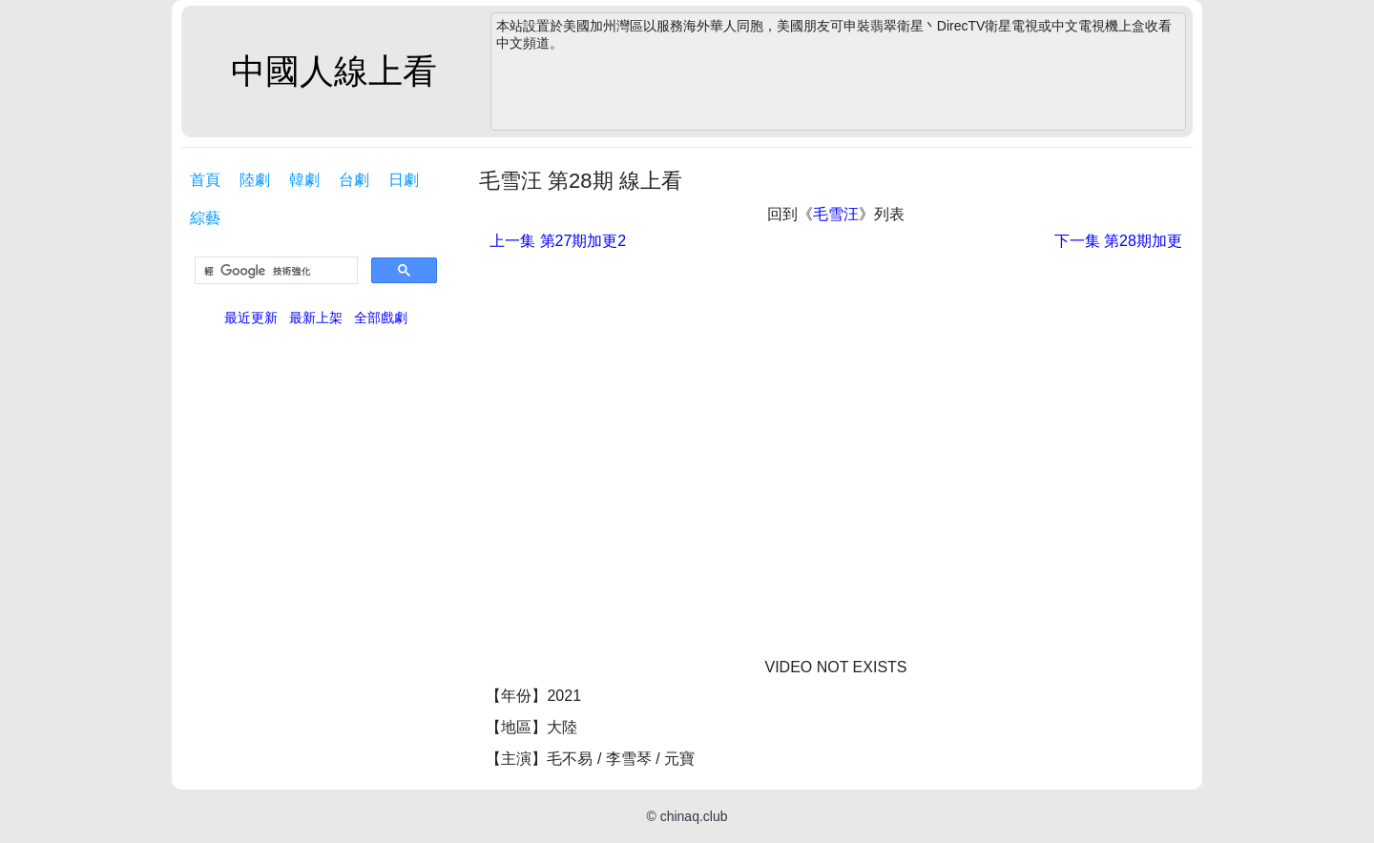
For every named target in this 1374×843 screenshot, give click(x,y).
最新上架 (316, 317)
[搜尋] (274, 270)
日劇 (403, 180)
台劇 (354, 180)
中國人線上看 (334, 71)
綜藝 (205, 218)
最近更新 (251, 317)
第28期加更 (1118, 241)
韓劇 (304, 180)
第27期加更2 (557, 241)
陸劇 (254, 180)
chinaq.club (694, 816)
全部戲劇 (380, 317)
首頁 (205, 180)
